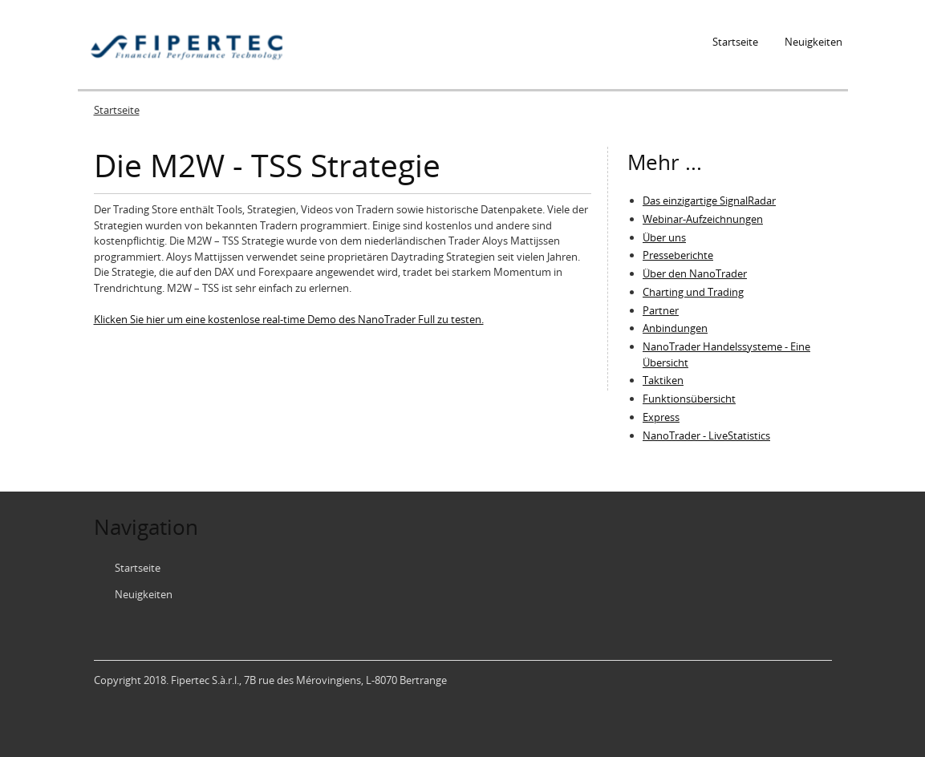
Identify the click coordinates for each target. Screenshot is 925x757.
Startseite (735, 41)
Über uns (664, 237)
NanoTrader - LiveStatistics (706, 435)
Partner (661, 310)
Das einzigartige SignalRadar (709, 200)
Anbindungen (675, 328)
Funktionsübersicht (689, 398)
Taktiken (663, 380)
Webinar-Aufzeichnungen (703, 219)
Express (661, 417)
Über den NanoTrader (695, 273)
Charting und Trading (693, 292)
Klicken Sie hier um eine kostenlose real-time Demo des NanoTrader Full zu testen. (289, 319)
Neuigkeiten (813, 41)
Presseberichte (678, 255)
